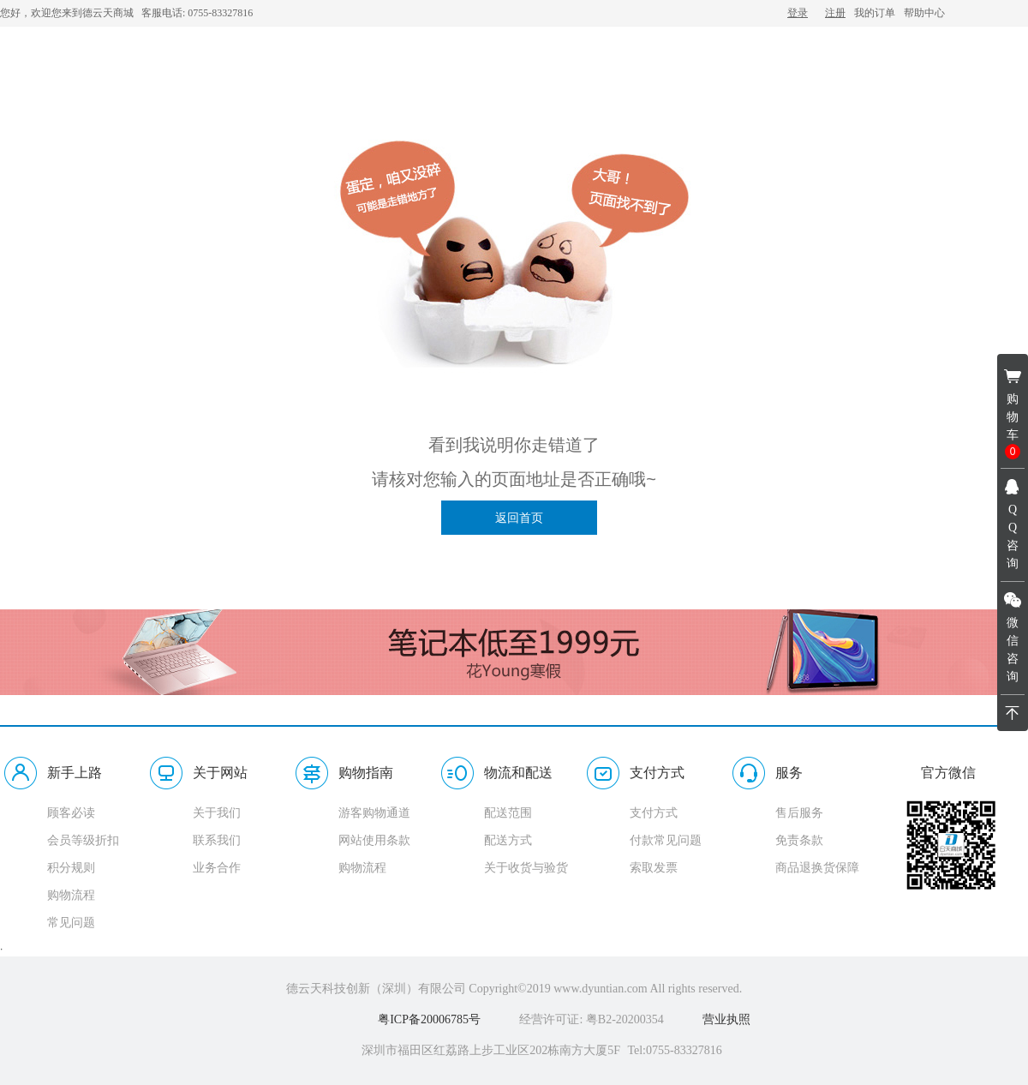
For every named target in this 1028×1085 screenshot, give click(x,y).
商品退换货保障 (817, 867)
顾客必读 (71, 812)
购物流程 (71, 895)
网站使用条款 (374, 840)
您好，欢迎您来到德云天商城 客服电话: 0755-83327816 (126, 13)
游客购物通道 (374, 812)
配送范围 (508, 812)
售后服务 (799, 812)
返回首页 (519, 518)
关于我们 (217, 812)
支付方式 (654, 812)
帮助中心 (924, 13)
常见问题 (71, 922)
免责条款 (799, 840)
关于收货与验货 (526, 867)
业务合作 (217, 867)
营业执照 (726, 1019)
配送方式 (508, 840)
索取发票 (654, 867)
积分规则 (71, 867)
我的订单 (874, 13)
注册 (835, 13)
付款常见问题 (666, 840)
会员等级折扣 (83, 840)
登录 (797, 13)
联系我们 (217, 840)
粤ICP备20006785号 (429, 1019)
